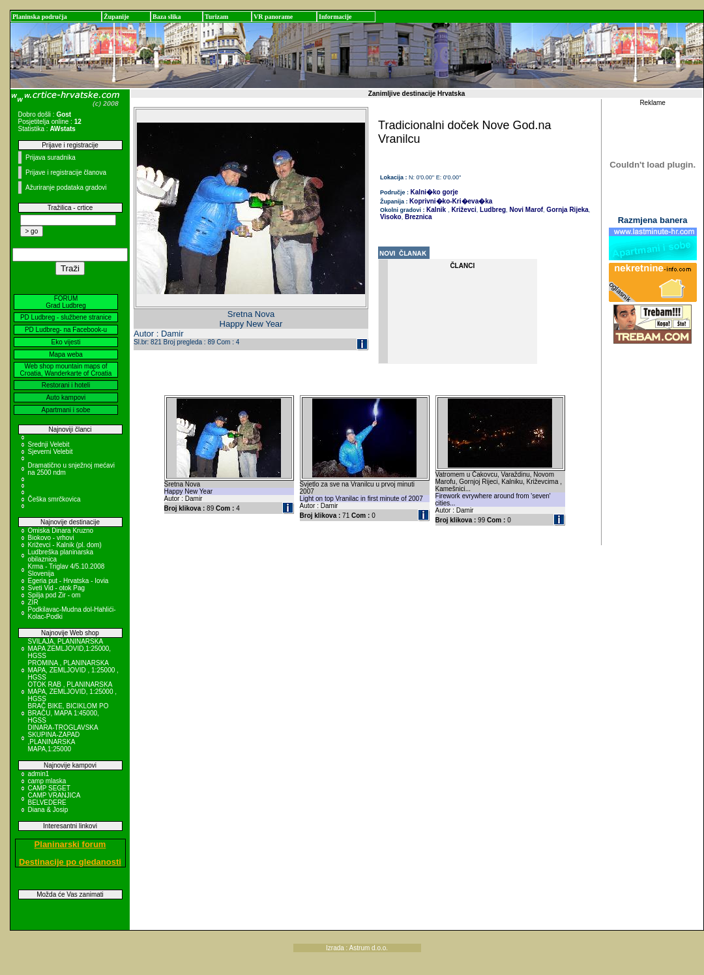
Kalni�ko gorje (434, 192)
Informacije (335, 16)
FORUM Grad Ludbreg (66, 302)
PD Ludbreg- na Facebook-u (66, 329)
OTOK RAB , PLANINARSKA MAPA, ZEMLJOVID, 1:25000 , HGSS (72, 691)
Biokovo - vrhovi (51, 537)
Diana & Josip (48, 809)
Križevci (463, 209)
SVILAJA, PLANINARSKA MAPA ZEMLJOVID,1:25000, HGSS (69, 648)
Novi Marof (525, 209)
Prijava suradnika (50, 157)
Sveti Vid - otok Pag (56, 588)
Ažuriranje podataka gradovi (66, 187)
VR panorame (273, 16)
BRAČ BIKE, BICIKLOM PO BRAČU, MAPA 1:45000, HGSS (68, 713)
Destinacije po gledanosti (70, 862)
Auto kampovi (66, 397)
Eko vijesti (65, 342)
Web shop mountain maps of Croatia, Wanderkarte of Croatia (66, 370)
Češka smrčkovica (54, 499)
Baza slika (167, 16)
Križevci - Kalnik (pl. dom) (65, 544)
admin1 (39, 773)
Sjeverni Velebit (50, 451)
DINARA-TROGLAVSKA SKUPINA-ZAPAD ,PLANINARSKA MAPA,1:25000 (63, 738)
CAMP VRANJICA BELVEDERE (54, 799)
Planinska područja (39, 16)
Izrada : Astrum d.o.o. (357, 948)
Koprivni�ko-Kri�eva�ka (450, 201)
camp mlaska (47, 781)
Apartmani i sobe (65, 409)
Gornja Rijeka (567, 209)
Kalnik (436, 209)
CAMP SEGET (49, 788)
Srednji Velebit (49, 444)
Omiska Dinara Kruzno (61, 530)
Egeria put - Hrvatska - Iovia (68, 580)
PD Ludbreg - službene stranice (65, 317)
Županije (116, 16)
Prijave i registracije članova (65, 172)
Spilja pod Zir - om (54, 595)
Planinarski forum (70, 844)
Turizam (216, 16)
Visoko (391, 216)
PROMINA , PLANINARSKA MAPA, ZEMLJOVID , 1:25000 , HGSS (73, 670)
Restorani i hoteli (66, 385)
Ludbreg (492, 209)
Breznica (417, 216)
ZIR (33, 602)
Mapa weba (66, 354)
